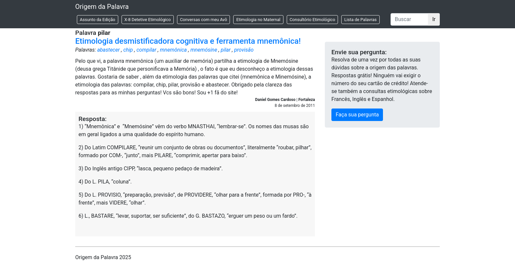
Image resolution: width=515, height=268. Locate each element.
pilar (226, 50)
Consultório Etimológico (312, 19)
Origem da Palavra (102, 7)
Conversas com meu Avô (203, 19)
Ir (434, 19)
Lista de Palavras (360, 19)
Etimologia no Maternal (258, 19)
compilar (146, 50)
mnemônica (173, 50)
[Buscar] (409, 19)
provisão (244, 50)
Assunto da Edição (97, 19)
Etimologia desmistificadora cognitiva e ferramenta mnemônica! (188, 41)
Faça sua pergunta (357, 114)
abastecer (108, 50)
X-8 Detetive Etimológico (147, 19)
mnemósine (203, 50)
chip (128, 50)
